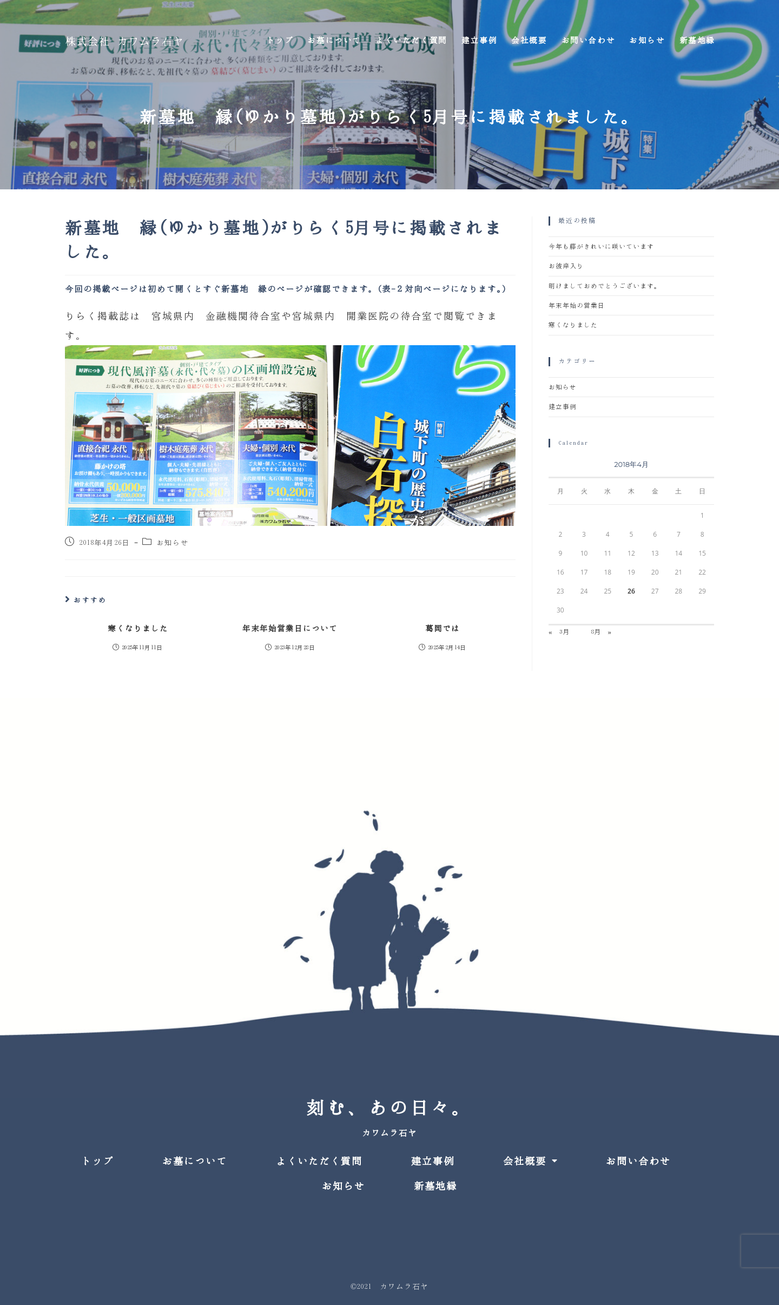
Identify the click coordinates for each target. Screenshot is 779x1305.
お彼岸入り (566, 266)
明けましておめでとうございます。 (605, 286)
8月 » (601, 632)
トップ (97, 1161)
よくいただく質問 (319, 1161)
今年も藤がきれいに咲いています (601, 246)
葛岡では (442, 628)
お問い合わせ (638, 1161)
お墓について (194, 1161)
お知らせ (172, 542)
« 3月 (559, 632)
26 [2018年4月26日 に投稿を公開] (631, 591)
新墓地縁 (435, 1186)
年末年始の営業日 (577, 305)
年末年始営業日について (290, 628)
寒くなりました (138, 628)
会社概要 (530, 1161)
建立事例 (563, 407)
